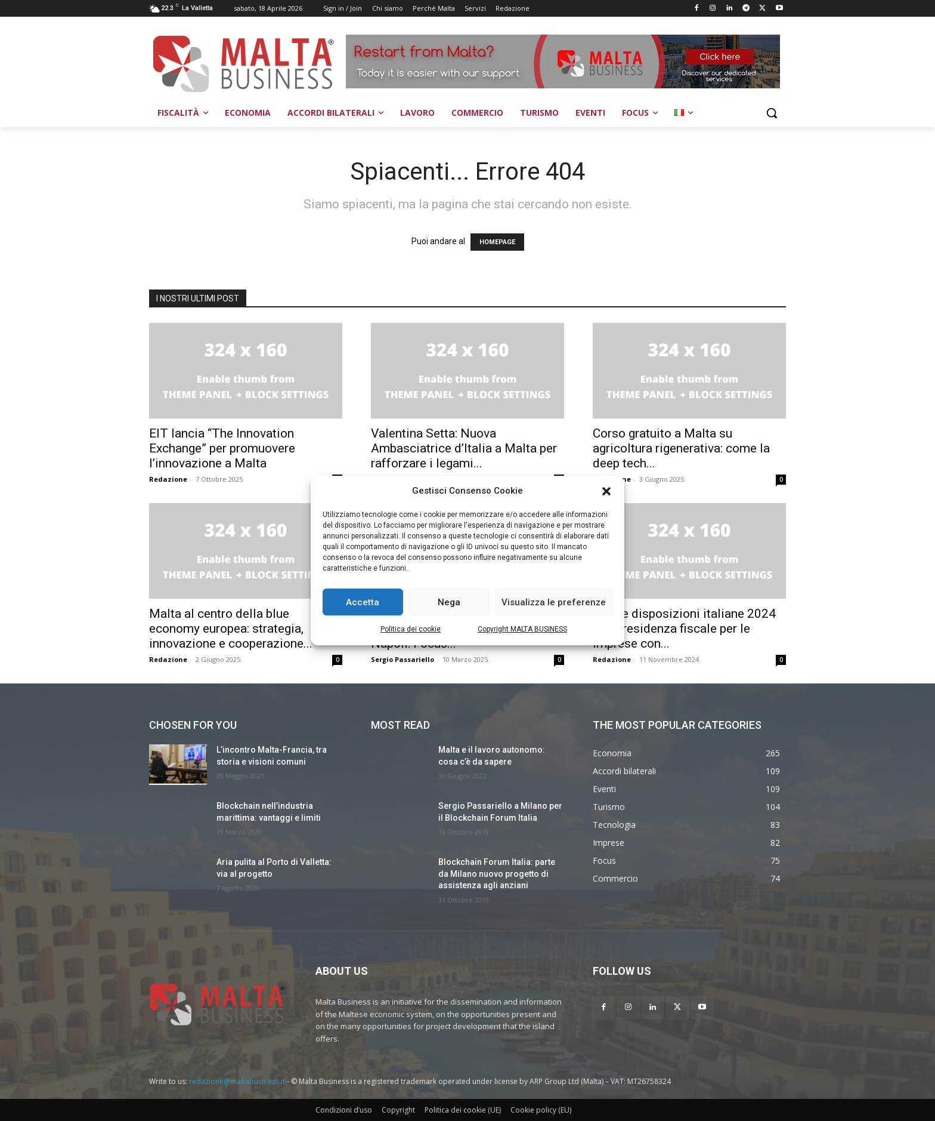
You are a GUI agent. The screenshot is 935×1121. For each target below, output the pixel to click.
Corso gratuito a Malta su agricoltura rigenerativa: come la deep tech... (681, 448)
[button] (606, 491)
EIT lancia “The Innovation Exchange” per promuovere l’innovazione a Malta (222, 448)
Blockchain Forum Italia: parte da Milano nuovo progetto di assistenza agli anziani (496, 873)
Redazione (168, 479)
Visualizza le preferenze (553, 602)
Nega (449, 602)
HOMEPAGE (497, 242)
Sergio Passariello (402, 659)
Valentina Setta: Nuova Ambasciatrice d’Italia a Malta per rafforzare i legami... (464, 448)
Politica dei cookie (410, 629)
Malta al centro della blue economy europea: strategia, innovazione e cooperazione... (230, 628)
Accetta (362, 602)
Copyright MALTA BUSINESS (522, 629)
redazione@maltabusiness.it (237, 1081)
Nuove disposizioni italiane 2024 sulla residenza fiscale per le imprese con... (684, 628)
